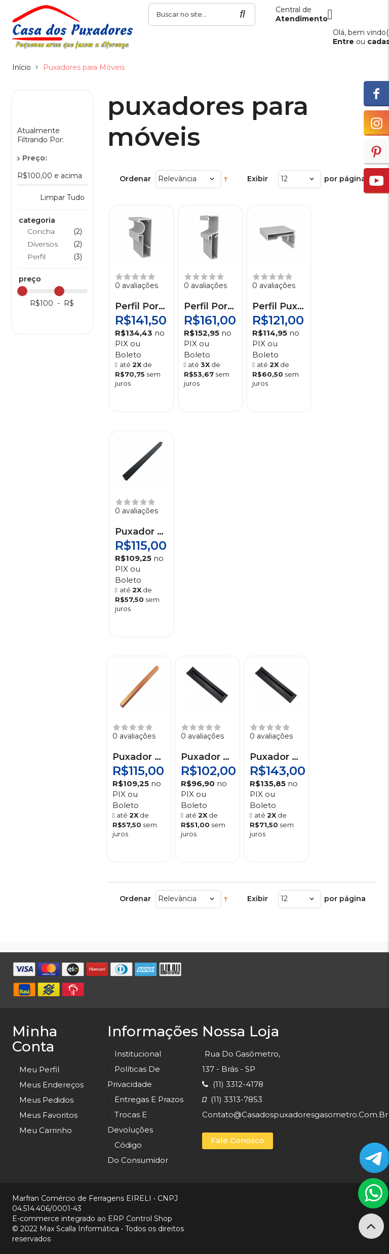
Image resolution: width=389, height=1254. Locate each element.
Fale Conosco (237, 1140)
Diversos (42, 244)
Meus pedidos (46, 1100)
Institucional (137, 1054)
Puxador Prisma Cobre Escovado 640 (139, 756)
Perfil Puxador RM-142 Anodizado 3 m (278, 306)
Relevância (177, 178)
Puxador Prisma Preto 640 (141, 531)
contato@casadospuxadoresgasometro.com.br (295, 1114)
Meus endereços (51, 1084)
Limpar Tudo (62, 197)
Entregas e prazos (148, 1099)
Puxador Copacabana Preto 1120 (276, 756)
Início (21, 67)
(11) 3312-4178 (232, 1084)
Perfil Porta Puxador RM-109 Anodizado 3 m (141, 306)
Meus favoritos (48, 1115)
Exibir (257, 178)
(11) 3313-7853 (232, 1099)
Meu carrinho (45, 1130)
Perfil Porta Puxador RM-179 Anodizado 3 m (210, 306)
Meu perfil (39, 1069)
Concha (41, 231)
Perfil (36, 256)
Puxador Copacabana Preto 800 (207, 756)
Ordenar (135, 178)
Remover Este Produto (80, 158)
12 (284, 178)
